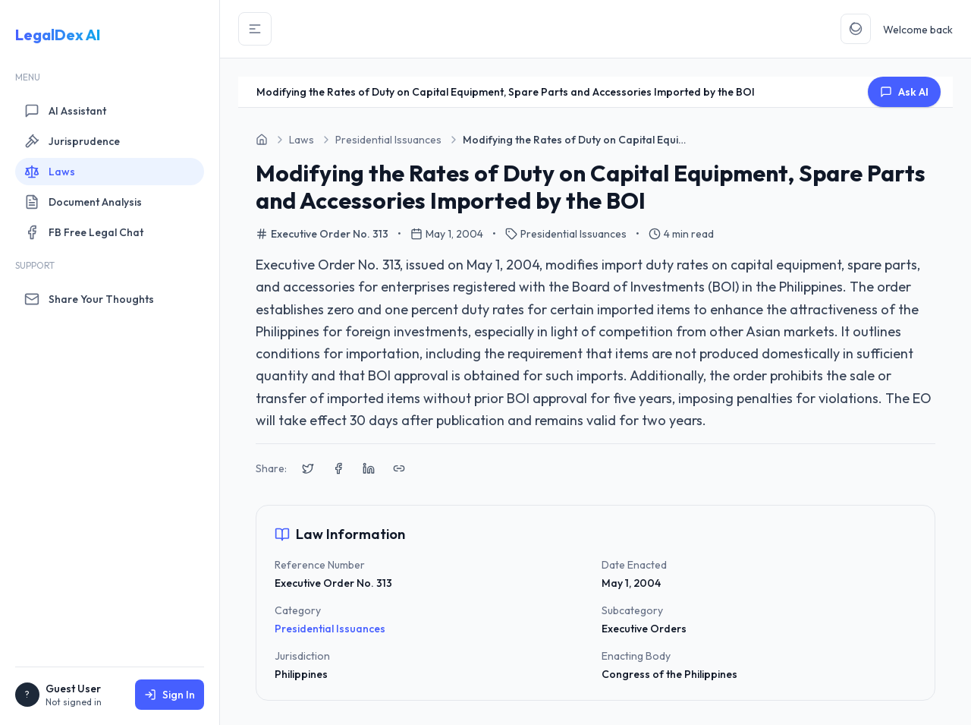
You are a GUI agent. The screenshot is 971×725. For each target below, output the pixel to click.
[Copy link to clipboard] (399, 468)
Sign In (169, 694)
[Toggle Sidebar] (255, 29)
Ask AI (904, 92)
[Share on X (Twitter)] (308, 468)
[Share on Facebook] (338, 468)
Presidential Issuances (330, 628)
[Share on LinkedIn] (369, 468)
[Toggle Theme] (856, 29)
